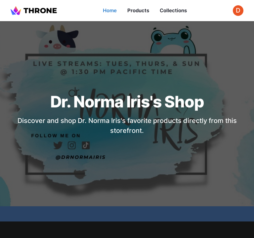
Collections (173, 10)
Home (110, 10)
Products (138, 10)
